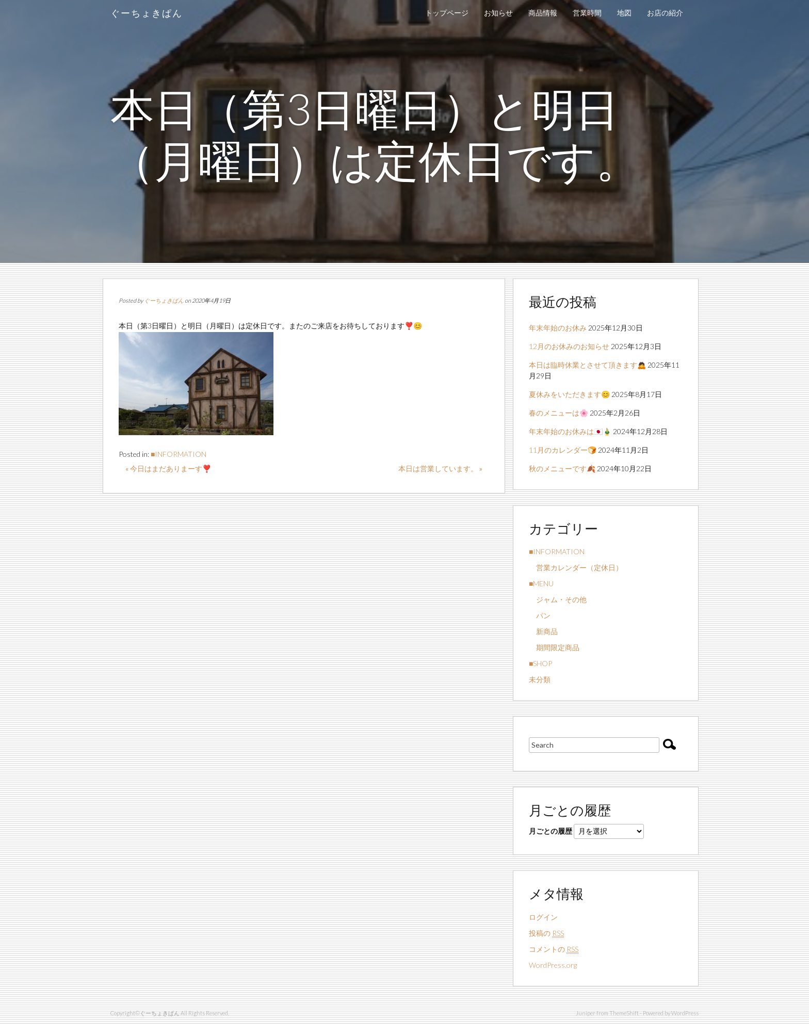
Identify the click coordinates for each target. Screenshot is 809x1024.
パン (540, 615)
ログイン (543, 917)
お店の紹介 (665, 12)
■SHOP (540, 663)
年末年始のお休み (558, 327)
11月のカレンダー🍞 (562, 449)
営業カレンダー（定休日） (576, 567)
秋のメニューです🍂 (562, 468)
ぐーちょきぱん (146, 13)
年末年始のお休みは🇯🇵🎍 (570, 431)
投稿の (546, 933)
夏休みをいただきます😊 (569, 394)
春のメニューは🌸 (558, 412)
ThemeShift (624, 1013)
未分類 (540, 679)
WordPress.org (553, 965)
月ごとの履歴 (550, 831)
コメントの (553, 949)
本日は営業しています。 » (440, 468)
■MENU (541, 583)
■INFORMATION (178, 454)
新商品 (543, 631)
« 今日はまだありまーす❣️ (168, 468)
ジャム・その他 (558, 599)
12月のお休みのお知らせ (569, 346)
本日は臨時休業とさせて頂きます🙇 (587, 364)
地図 (624, 12)
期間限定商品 (554, 647)
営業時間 (587, 12)
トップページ (446, 12)
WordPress (685, 1013)
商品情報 (542, 12)
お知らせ (498, 12)
